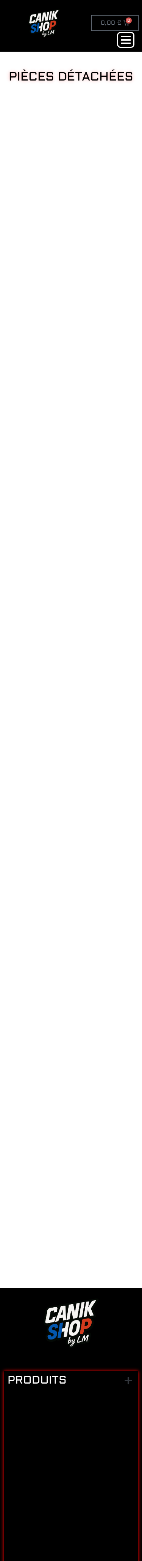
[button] (128, 1380)
